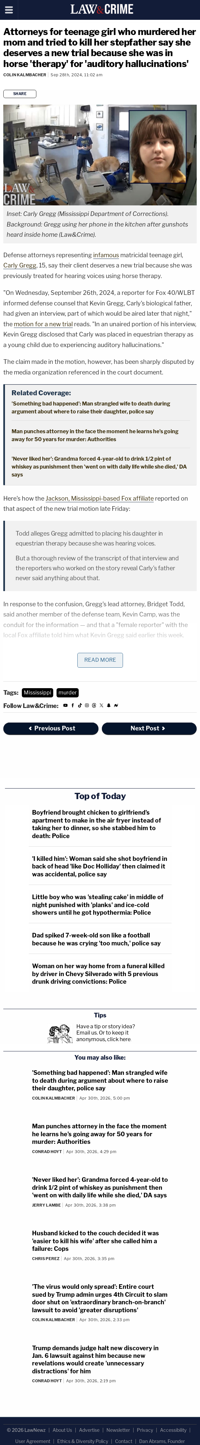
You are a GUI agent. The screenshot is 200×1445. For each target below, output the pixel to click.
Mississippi (37, 692)
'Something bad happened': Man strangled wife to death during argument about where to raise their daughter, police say (100, 1080)
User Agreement (32, 1441)
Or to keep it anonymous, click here (103, 1036)
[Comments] (4, 84)
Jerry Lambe (46, 1205)
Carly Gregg (19, 265)
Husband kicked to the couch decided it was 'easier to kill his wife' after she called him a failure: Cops (95, 1241)
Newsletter (118, 1430)
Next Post (148, 728)
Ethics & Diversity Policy (82, 1441)
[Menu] (9, 10)
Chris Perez (46, 1258)
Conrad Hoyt (47, 1151)
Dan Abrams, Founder (162, 1441)
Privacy (145, 1430)
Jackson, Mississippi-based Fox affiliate (100, 498)
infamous (106, 255)
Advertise (89, 1430)
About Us (62, 1430)
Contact (123, 1441)
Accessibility (173, 1430)
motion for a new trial (43, 324)
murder (68, 692)
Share (20, 93)
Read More (100, 660)
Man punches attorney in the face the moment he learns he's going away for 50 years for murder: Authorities (99, 1134)
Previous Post (51, 728)
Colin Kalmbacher (24, 74)
